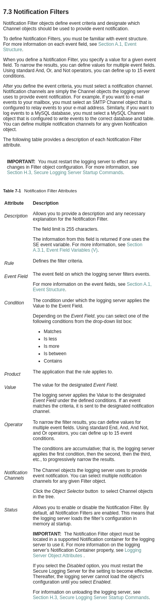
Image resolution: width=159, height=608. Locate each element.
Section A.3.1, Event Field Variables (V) (87, 247)
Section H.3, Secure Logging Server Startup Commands (65, 172)
